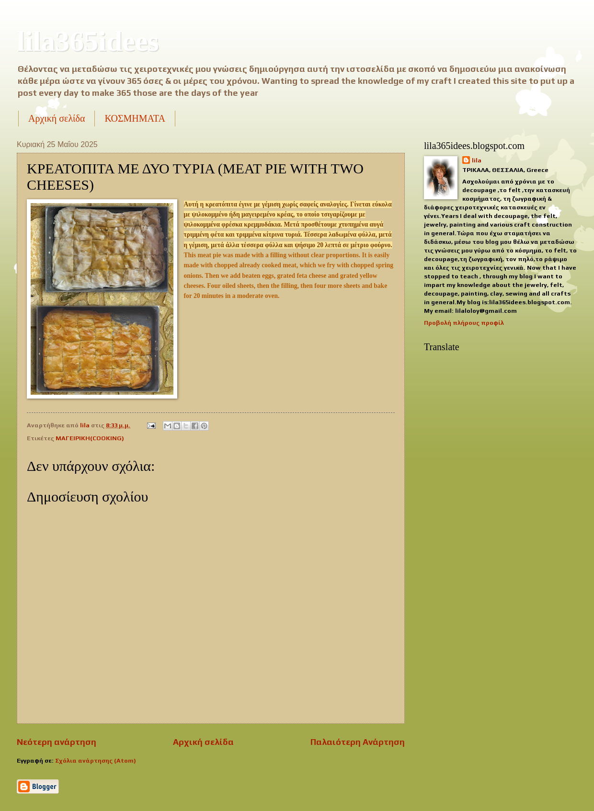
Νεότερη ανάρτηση (56, 742)
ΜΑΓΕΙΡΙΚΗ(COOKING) (90, 438)
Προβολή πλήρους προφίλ (464, 322)
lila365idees (88, 41)
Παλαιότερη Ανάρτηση (357, 742)
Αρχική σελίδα (56, 118)
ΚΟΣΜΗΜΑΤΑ (134, 118)
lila (476, 160)
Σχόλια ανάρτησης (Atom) (95, 760)
